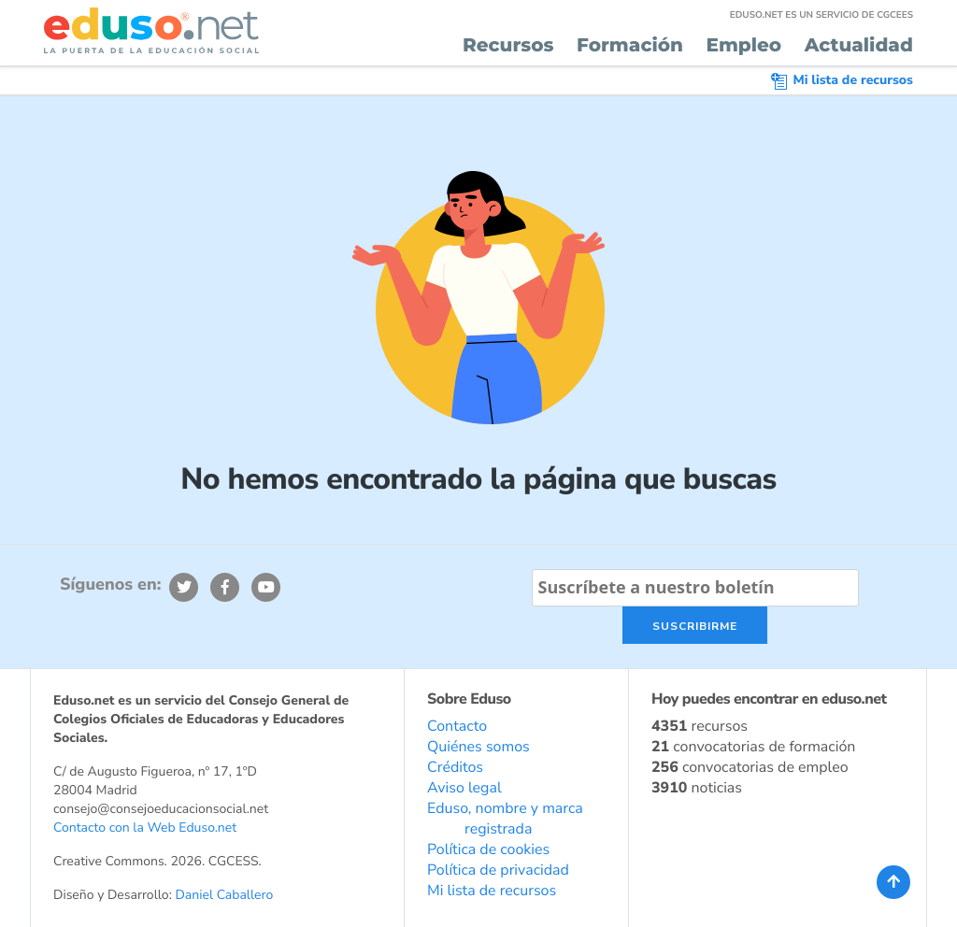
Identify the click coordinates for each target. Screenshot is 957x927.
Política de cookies (488, 849)
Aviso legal (464, 787)
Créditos (455, 767)
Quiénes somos (478, 746)
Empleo (743, 46)
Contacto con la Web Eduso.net (144, 827)
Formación (630, 46)
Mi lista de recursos (841, 80)
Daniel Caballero (224, 895)
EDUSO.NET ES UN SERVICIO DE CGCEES (821, 14)
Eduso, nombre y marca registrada (505, 818)
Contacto (457, 726)
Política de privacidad (498, 870)
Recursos (508, 46)
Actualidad (859, 46)
